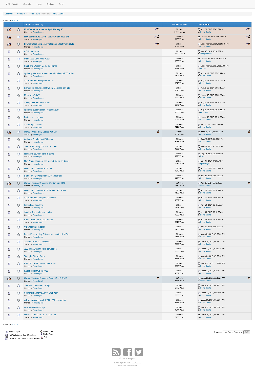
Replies (176, 24)
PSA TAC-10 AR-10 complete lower (40, 263)
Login (39, 4)
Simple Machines (136, 363)
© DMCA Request (128, 358)
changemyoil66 (206, 54)
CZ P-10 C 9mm (31, 51)
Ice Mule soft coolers (33, 205)
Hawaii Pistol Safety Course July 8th (40, 132)
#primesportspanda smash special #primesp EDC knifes (49, 73)
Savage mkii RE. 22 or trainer (37, 102)
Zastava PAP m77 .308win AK (37, 241)
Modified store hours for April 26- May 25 (43, 29)
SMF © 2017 (126, 363)
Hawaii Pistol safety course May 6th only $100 (44, 183)
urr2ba (202, 69)
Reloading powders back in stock (39, 154)
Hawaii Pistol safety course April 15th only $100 (45, 278)
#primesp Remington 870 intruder (39, 139)
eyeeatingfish (205, 164)
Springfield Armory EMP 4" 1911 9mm (41, 293)
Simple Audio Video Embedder (127, 365)
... (16, 20)
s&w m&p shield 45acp (34, 307)
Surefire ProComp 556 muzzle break (40, 146)
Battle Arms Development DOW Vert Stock (43, 176)
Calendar (27, 4)
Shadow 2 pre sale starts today (38, 212)
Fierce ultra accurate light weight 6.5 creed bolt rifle (47, 88)
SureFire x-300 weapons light (37, 285)
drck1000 (204, 112)
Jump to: (218, 332)
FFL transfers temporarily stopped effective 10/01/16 (49, 44)
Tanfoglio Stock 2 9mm (34, 256)
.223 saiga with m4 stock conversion (40, 249)
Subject (27, 24)
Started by (38, 24)
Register (50, 4)
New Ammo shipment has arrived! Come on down (46, 161)
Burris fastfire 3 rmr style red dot (38, 219)
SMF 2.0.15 (117, 363)
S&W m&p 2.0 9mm (33, 124)
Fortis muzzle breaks (33, 117)
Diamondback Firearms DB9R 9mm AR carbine (45, 190)
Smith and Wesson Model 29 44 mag (40, 66)
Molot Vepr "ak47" (32, 95)
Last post (203, 24)
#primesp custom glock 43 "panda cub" (41, 110)
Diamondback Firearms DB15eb (38, 168)
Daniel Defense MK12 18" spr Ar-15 (40, 315)
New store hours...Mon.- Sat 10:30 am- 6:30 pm (46, 37)
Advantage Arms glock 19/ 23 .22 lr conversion (45, 300)
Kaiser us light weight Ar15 (36, 271)
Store (61, 4)
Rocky (202, 156)
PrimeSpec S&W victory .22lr (37, 59)
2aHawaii (12, 4)
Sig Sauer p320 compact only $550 (40, 197)
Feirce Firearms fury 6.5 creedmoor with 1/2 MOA (46, 234)
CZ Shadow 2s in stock (34, 227)
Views (184, 24)
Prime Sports (57, 14)
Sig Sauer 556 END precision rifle (39, 80)
